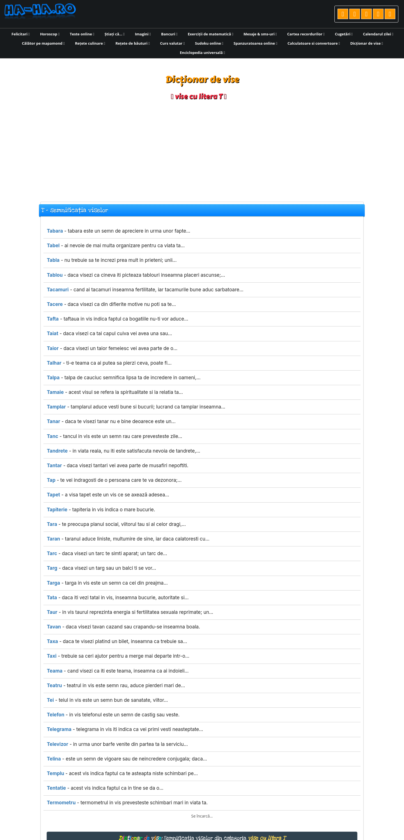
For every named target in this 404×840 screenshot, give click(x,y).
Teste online (82, 34)
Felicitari (21, 34)
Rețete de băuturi (132, 43)
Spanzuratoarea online (255, 43)
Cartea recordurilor (306, 34)
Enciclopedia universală (202, 52)
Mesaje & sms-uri (260, 34)
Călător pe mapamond (43, 43)
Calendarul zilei (378, 34)
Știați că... (115, 34)
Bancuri (169, 34)
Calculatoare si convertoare (314, 43)
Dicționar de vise (366, 43)
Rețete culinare (90, 43)
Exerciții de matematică (210, 34)
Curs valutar (172, 43)
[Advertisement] (202, 148)
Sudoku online (209, 43)
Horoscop (50, 34)
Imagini (143, 34)
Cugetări (344, 34)
